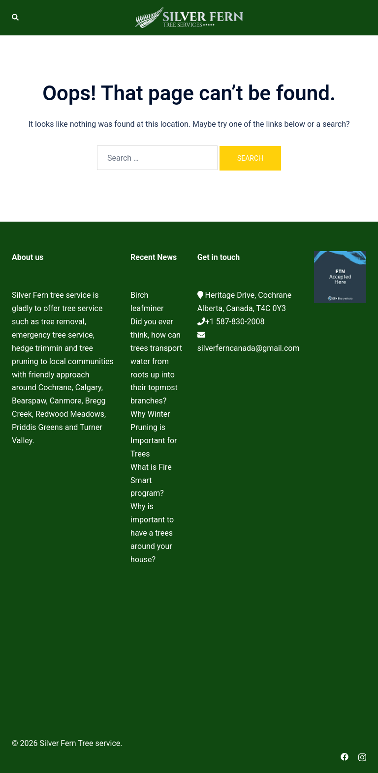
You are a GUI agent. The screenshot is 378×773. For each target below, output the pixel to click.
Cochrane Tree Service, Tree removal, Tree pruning (64, 582)
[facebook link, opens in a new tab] (344, 756)
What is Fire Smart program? (151, 480)
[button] (16, 18)
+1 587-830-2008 (235, 321)
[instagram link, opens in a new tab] (362, 756)
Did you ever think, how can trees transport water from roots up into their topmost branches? (156, 361)
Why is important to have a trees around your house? (152, 533)
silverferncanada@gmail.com (248, 348)
